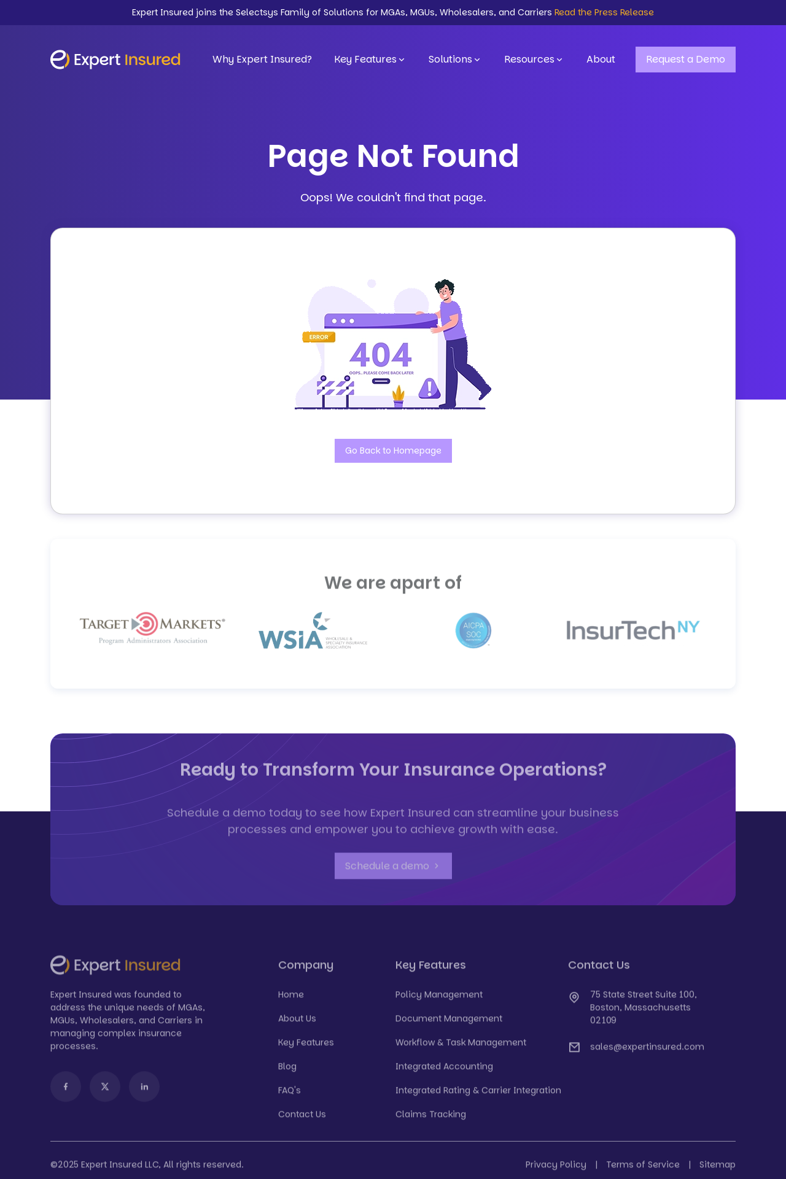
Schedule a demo (393, 874)
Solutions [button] (455, 59)
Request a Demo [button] (685, 59)
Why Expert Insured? (262, 59)
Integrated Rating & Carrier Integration (478, 1097)
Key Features (370, 59)
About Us (297, 1025)
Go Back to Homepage (393, 450)
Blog (287, 1073)
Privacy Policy (556, 1171)
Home (291, 1001)
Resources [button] (534, 59)
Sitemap (717, 1171)
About (600, 59)
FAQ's (289, 1097)
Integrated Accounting (444, 1073)
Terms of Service (643, 1171)
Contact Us (302, 1121)
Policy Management (439, 1001)
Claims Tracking (430, 1121)
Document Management (448, 1025)
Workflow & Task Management (460, 1049)
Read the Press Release (604, 12)
